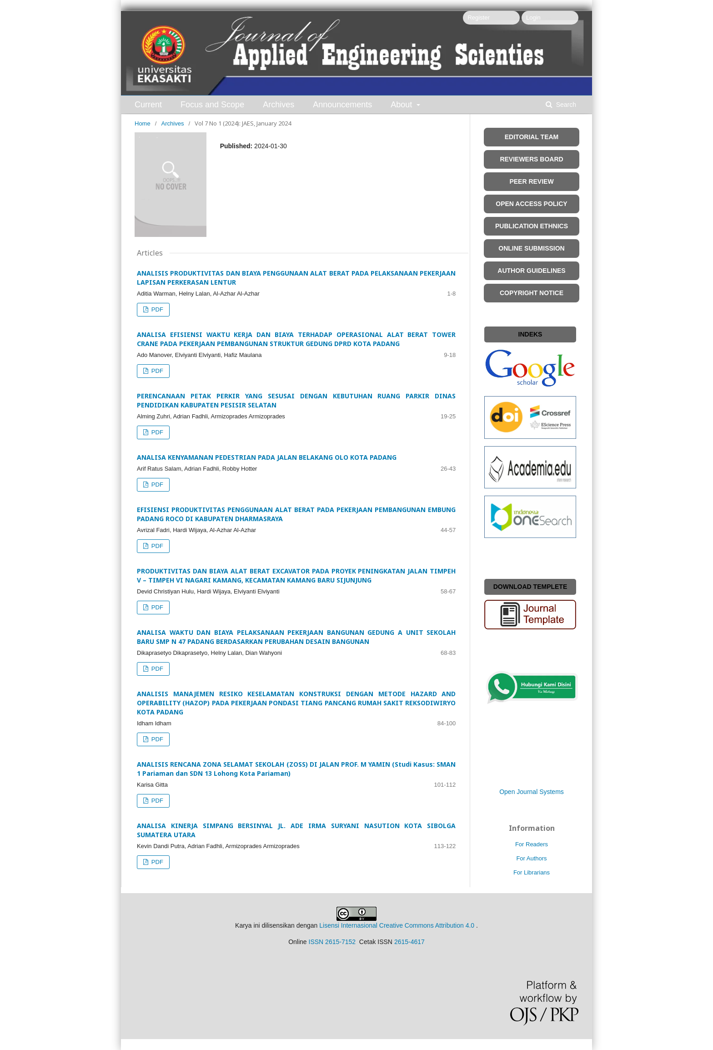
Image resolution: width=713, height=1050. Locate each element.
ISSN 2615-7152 (332, 941)
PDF (156, 309)
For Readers (531, 844)
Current (148, 104)
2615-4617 (409, 941)
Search (565, 104)
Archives (278, 104)
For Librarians (531, 872)
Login (533, 17)
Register (478, 17)
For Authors (531, 858)
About (402, 104)
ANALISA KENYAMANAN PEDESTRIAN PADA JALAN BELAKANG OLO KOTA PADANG (267, 457)
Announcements (342, 104)
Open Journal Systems (531, 791)
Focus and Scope (212, 104)
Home (143, 123)
